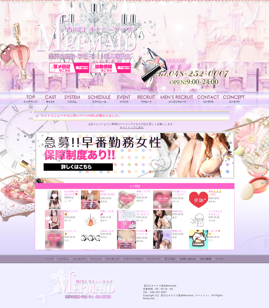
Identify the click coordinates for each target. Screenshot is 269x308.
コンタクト (208, 98)
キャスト (51, 98)
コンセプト (233, 98)
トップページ (31, 98)
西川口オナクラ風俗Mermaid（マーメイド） (186, 295)
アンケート (153, 258)
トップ (49, 258)
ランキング (112, 258)
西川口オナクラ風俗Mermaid (160, 285)
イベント (124, 98)
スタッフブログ (133, 258)
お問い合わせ (188, 258)
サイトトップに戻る (132, 127)
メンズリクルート (176, 98)
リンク (220, 258)
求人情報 (146, 98)
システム (73, 98)
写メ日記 (170, 258)
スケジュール (99, 98)
